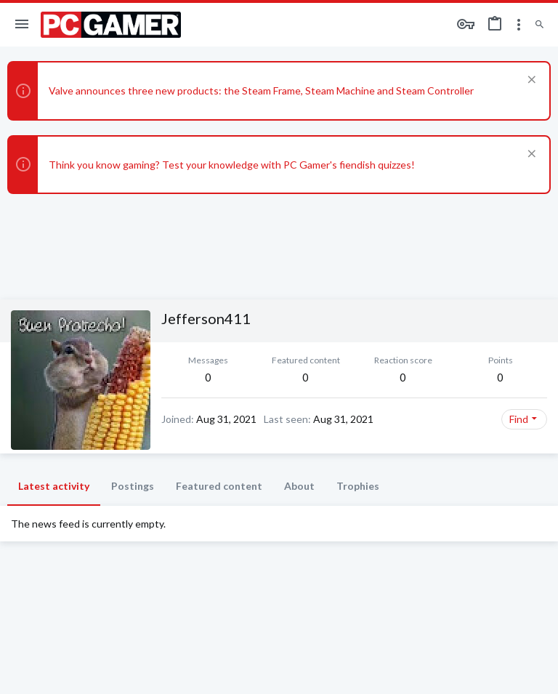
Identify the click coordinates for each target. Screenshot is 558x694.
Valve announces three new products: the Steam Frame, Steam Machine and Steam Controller (261, 90)
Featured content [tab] (219, 486)
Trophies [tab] (357, 486)
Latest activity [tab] (53, 486)
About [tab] (299, 486)
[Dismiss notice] (530, 81)
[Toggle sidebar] (518, 24)
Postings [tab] (132, 486)
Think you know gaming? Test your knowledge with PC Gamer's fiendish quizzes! (232, 164)
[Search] (539, 25)
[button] (22, 24)
